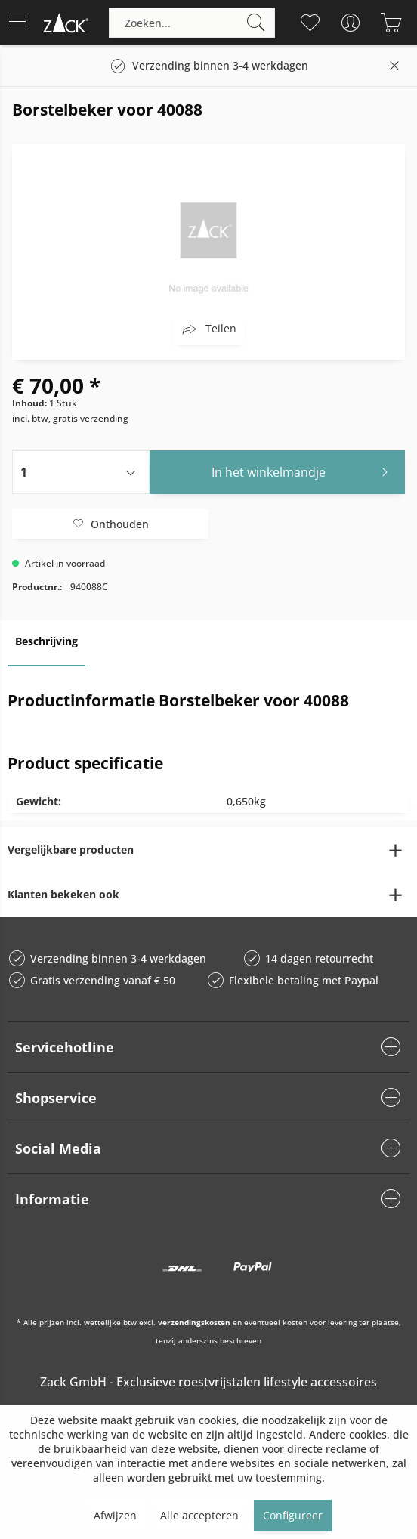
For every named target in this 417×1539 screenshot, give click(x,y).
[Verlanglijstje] (309, 23)
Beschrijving (46, 641)
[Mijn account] (350, 23)
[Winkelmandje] (391, 23)
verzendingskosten (194, 1322)
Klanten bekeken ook (63, 894)
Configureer (293, 1515)
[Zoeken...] (192, 23)
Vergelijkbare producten (71, 849)
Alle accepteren (199, 1515)
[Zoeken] (256, 23)
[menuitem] (22, 23)
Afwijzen (115, 1515)
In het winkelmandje (304, 470)
